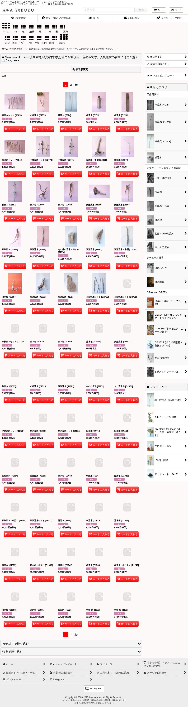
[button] (71, 644)
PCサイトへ (96, 688)
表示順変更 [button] (80, 69)
